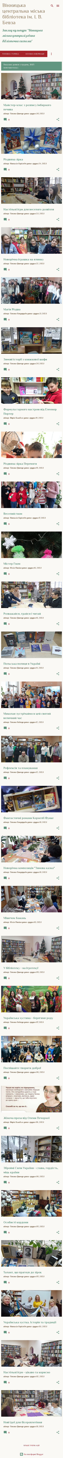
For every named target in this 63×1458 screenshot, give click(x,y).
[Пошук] (52, 5)
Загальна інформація (34, 54)
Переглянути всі (10, 68)
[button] (58, 119)
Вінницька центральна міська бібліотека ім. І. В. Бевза (23, 13)
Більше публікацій (32, 1445)
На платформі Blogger (31, 1454)
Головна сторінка (10, 54)
